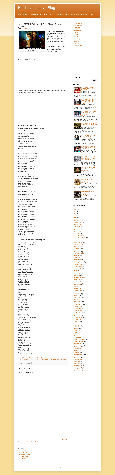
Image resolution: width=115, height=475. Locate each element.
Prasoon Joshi (77, 308)
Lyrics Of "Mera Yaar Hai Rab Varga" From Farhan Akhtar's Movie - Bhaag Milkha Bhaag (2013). (88, 101)
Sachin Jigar (77, 321)
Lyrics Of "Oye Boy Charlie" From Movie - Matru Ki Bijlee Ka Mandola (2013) (89, 125)
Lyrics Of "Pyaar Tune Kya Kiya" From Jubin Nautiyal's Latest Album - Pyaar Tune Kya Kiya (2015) (89, 113)
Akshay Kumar (77, 228)
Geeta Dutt (76, 34)
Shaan (75, 332)
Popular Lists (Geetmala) (25, 452)
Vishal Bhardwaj (78, 365)
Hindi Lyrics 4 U (78, 23)
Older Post (64, 439)
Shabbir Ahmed (77, 334)
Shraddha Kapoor (78, 343)
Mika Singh (76, 299)
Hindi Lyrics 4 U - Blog (36, 8)
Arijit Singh (76, 43)
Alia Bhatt (76, 231)
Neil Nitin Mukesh (78, 304)
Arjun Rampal (77, 250)
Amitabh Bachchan (78, 235)
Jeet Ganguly (77, 283)
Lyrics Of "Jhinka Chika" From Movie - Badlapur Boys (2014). (88, 147)
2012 (75, 211)
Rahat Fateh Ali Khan (79, 314)
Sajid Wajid (77, 325)
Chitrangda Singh (78, 261)
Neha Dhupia (77, 303)
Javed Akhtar (77, 279)
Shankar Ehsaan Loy (79, 339)
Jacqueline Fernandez (79, 277)
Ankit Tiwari (77, 239)
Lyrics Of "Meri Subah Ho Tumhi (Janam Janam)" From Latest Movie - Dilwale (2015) (89, 158)
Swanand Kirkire (78, 359)
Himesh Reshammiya (79, 272)
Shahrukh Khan (78, 337)
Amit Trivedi (77, 233)
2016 (75, 219)
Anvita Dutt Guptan (78, 244)
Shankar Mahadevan (79, 341)
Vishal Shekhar (77, 368)
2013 (23, 357)
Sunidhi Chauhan (78, 356)
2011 (75, 209)
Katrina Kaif (77, 292)
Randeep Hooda (78, 317)
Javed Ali (76, 281)
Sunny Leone (77, 358)
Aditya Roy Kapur (78, 224)
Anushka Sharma (78, 242)
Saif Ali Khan (59, 359)
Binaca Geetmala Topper (25, 454)
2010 (75, 208)
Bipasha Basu (77, 259)
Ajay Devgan (77, 226)
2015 (75, 217)
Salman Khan (77, 326)
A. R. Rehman (77, 220)
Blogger (60, 467)
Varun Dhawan (77, 361)
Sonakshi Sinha (78, 348)
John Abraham (27, 359)
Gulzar (75, 270)
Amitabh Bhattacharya (79, 237)
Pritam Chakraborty (40, 359)
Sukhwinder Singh (78, 354)
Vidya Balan (77, 363)
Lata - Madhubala (23, 456)
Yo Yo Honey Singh (78, 370)
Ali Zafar (76, 230)
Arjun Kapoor (77, 248)
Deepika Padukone (56, 357)
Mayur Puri (33, 359)
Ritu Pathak (53, 359)
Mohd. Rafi (76, 29)
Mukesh (76, 32)
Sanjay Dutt (77, 330)
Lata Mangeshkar (78, 25)
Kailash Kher (77, 286)
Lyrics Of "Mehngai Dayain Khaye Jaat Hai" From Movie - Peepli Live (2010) (88, 193)
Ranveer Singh (77, 319)
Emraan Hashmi (78, 266)
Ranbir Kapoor (77, 315)
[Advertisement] (42, 425)
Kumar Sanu (77, 41)
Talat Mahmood (77, 36)
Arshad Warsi (77, 252)
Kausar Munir (77, 294)
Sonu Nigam (77, 352)
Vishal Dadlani (77, 367)
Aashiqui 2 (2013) (78, 222)
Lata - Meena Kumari (24, 460)
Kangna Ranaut (78, 288)
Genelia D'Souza (78, 268)
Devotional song (78, 264)
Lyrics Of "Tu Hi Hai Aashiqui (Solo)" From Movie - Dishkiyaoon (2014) (88, 137)
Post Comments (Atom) (30, 441)
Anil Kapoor (34, 357)
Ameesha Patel (28, 357)
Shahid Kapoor (77, 336)
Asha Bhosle (77, 27)
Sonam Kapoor (77, 350)
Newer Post (21, 439)
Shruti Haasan (77, 346)
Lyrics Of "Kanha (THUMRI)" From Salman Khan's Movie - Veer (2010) (88, 89)
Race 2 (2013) (48, 359)
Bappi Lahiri (77, 255)
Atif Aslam (49, 357)
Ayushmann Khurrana (79, 253)
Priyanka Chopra (78, 312)
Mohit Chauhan (77, 301)
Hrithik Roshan (77, 273)
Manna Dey (77, 38)
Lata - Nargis (22, 458)
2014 (75, 215)
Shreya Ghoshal (78, 45)
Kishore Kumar (77, 30)
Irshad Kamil (77, 275)
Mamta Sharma (77, 297)
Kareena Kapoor (78, 290)
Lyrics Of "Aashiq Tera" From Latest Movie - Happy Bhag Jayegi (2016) (88, 169)
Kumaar (76, 295)
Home (43, 439)
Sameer (76, 328)
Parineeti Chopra (78, 306)
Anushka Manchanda (41, 357)
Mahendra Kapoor (78, 40)
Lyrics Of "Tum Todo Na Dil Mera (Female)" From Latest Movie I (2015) (88, 181)
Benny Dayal (77, 257)
